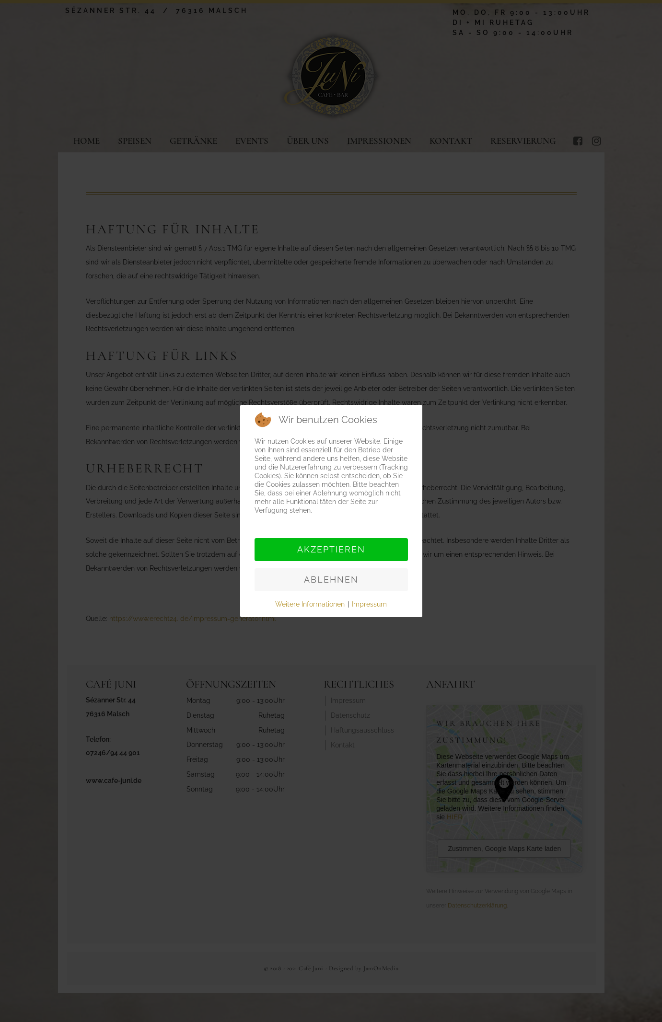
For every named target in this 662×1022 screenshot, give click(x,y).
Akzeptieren (331, 549)
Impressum (369, 604)
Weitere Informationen (310, 604)
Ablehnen (331, 579)
